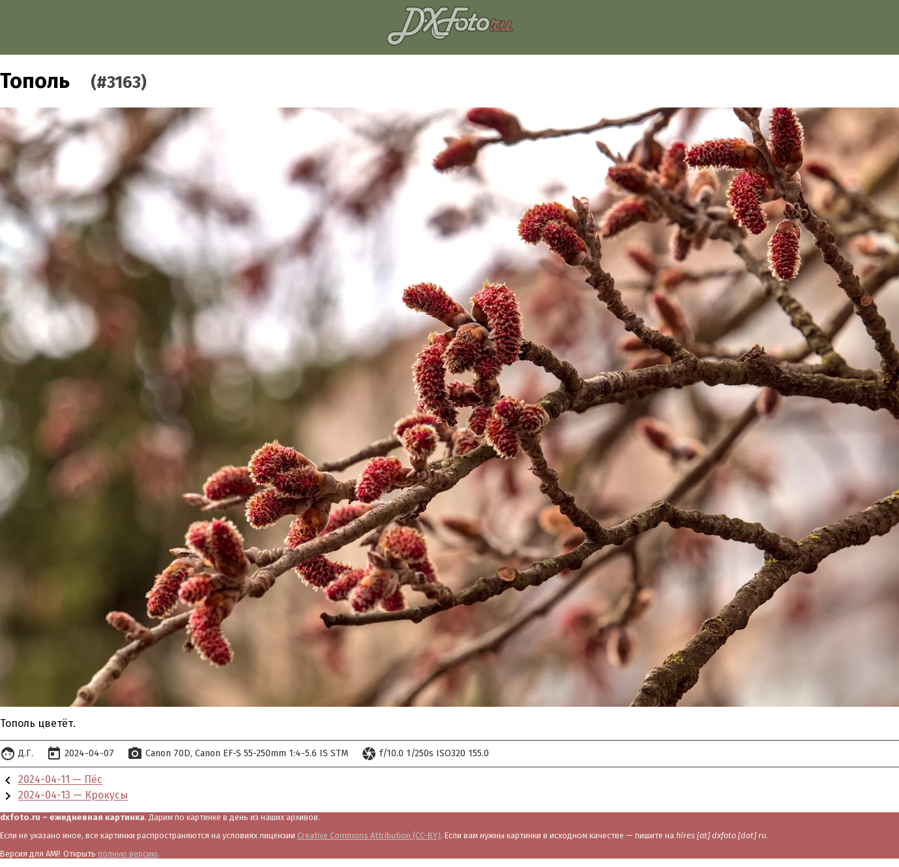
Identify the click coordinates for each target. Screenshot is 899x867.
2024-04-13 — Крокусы (73, 795)
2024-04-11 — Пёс (60, 780)
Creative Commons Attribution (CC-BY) (369, 835)
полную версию (128, 854)
